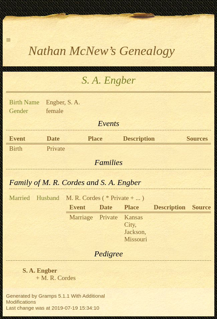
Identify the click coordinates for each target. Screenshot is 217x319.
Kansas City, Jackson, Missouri (135, 228)
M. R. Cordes (83, 197)
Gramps (47, 296)
